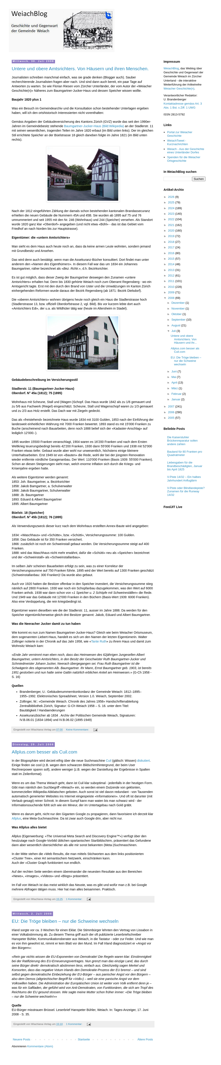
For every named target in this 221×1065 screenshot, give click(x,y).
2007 (171, 406)
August (176, 325)
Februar (176, 393)
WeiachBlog (171, 68)
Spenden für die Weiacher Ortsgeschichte (183, 159)
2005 (171, 417)
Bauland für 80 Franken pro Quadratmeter (184, 453)
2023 (171, 213)
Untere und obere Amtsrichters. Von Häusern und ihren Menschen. (80, 68)
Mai (174, 377)
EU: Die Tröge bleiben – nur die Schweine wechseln (65, 921)
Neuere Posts (21, 1039)
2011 (171, 281)
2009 (171, 292)
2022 (171, 219)
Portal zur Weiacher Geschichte (179, 133)
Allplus (16, 818)
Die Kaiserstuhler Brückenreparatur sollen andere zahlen (182, 441)
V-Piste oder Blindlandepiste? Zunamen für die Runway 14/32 (186, 491)
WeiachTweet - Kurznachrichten (177, 142)
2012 (171, 275)
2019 (171, 236)
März (175, 388)
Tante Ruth (98, 641)
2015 (171, 258)
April (174, 382)
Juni (174, 371)
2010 (171, 286)
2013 (171, 270)
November (178, 308)
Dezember (178, 302)
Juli (174, 331)
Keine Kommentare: (78, 729)
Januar (176, 399)
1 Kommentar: (74, 899)
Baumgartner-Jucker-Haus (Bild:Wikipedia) (94, 126)
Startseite (84, 1039)
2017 (171, 247)
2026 (171, 197)
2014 (171, 264)
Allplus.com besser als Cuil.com (44, 751)
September (178, 319)
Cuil (108, 760)
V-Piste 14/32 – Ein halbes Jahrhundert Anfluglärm (184, 478)
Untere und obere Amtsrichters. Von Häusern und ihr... (184, 339)
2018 (171, 241)
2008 (171, 298)
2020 (171, 230)
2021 (171, 225)
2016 (171, 253)
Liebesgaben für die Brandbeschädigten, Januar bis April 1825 (184, 466)
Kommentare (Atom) (40, 1046)
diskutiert (143, 760)
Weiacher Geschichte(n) (179, 88)
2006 (171, 412)
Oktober (177, 314)
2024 (171, 208)
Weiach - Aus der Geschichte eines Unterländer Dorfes (185, 150)
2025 (171, 202)
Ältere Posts (145, 1039)
